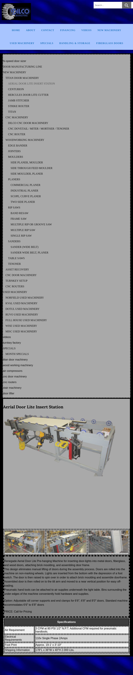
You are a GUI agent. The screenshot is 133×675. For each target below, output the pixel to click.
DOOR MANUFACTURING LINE (22, 66)
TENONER (14, 263)
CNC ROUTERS (14, 286)
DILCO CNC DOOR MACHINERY (28, 123)
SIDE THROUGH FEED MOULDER (31, 168)
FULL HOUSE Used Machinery (26, 320)
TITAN (12, 111)
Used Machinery (22, 43)
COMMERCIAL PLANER (25, 185)
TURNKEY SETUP (16, 280)
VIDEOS (7, 337)
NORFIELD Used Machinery (24, 297)
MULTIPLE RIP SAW (23, 230)
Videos (86, 30)
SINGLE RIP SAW (21, 235)
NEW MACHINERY (14, 72)
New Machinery (109, 30)
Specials (46, 43)
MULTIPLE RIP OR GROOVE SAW (31, 224)
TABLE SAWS (16, 258)
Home (16, 30)
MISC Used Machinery (21, 331)
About (30, 30)
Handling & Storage (74, 43)
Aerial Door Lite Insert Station (33, 407)
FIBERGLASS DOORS (109, 43)
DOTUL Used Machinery (22, 308)
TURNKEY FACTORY (12, 342)
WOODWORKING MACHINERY (24, 139)
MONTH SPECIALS (17, 354)
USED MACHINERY (15, 292)
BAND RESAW (19, 213)
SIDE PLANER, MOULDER (27, 162)
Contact (47, 30)
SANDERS (14, 241)
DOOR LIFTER (8, 393)
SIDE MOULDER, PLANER (27, 173)
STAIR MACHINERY (12, 387)
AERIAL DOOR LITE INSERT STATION (31, 83)
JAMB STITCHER (18, 100)
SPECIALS (9, 348)
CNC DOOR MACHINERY (21, 275)
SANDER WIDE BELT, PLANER (29, 252)
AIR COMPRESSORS (12, 370)
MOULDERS (15, 156)
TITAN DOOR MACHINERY (22, 77)
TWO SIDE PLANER (23, 201)
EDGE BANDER (17, 145)
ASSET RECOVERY (17, 269)
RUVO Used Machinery (21, 314)
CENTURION (16, 89)
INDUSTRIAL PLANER (24, 190)
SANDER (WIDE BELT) (24, 246)
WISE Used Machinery (21, 325)
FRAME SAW (18, 218)
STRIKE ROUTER (18, 106)
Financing (68, 30)
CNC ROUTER (16, 134)
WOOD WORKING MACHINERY (18, 365)
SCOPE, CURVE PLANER (26, 196)
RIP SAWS (14, 207)
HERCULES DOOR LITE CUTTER (28, 94)
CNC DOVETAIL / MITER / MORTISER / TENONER (38, 128)
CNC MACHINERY (16, 117)
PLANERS (14, 179)
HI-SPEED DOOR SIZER (14, 61)
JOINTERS (14, 151)
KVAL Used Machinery (21, 303)
